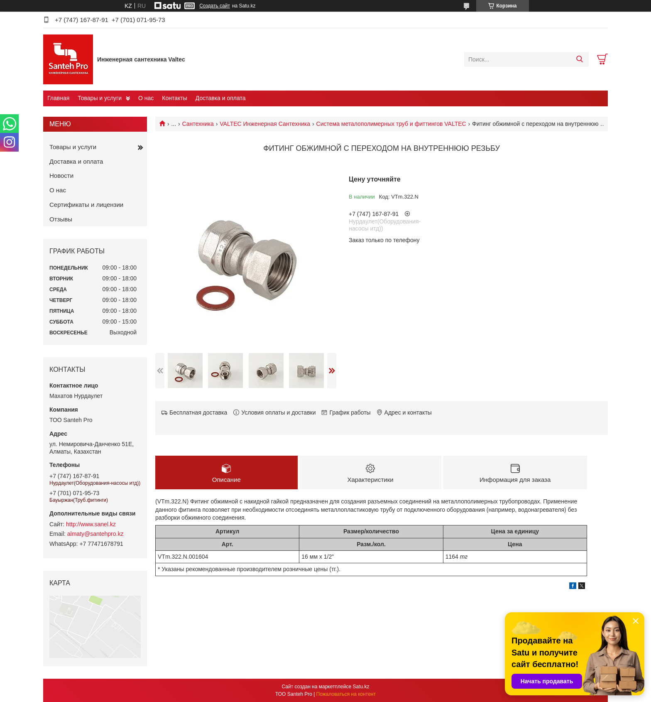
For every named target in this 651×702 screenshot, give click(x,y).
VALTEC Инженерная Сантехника (265, 123)
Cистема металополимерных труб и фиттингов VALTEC (391, 123)
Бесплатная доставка (198, 412)
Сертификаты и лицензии (86, 204)
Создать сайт (214, 6)
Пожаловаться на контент (346, 694)
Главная (58, 98)
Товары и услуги (100, 98)
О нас (146, 98)
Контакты (174, 98)
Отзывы (60, 219)
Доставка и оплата (221, 98)
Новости (61, 175)
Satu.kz (360, 687)
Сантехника (198, 123)
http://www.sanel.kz (91, 524)
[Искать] (579, 59)
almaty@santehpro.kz (95, 533)
